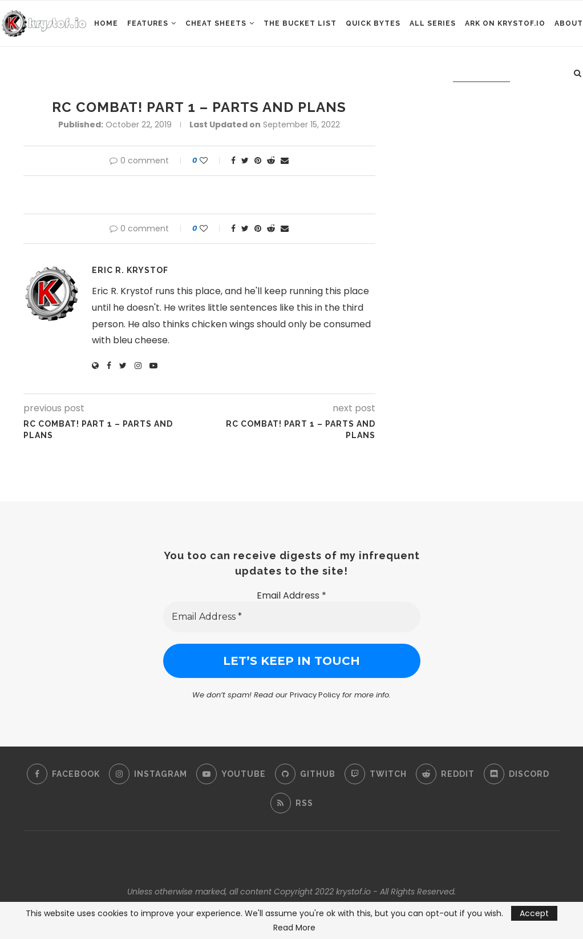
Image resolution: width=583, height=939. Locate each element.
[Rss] (291, 803)
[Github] (305, 774)
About (568, 23)
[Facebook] (63, 774)
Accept (534, 913)
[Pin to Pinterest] (257, 161)
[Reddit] (445, 774)
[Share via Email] (285, 161)
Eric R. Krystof (130, 270)
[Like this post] (211, 161)
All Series (433, 23)
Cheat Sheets (215, 23)
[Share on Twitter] (245, 161)
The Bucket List (300, 23)
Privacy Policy (315, 694)
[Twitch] (376, 774)
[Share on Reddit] (271, 161)
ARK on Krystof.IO (505, 23)
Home (106, 23)
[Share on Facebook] (233, 161)
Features (147, 23)
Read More (294, 928)
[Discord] (516, 774)
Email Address (291, 595)
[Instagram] (148, 774)
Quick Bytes (373, 23)
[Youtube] (231, 774)
